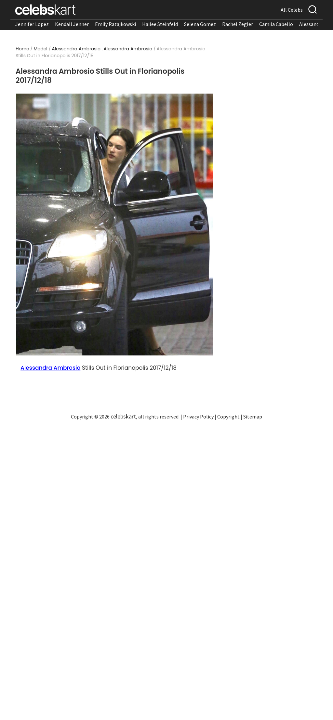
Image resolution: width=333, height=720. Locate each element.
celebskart (123, 416)
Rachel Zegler (237, 24)
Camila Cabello (276, 24)
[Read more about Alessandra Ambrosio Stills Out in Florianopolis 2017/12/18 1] (114, 225)
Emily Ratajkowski (115, 24)
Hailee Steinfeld (160, 24)
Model (40, 48)
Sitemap (252, 416)
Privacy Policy (198, 416)
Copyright (228, 416)
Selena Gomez (200, 24)
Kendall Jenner (72, 24)
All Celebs (292, 9)
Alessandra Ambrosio (76, 48)
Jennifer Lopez (32, 24)
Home (22, 48)
